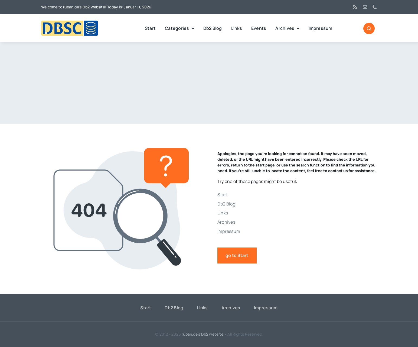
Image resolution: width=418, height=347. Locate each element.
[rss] (355, 7)
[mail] (365, 7)
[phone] (375, 7)
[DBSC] (69, 23)
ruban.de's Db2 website (202, 334)
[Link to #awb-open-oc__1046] (369, 28)
